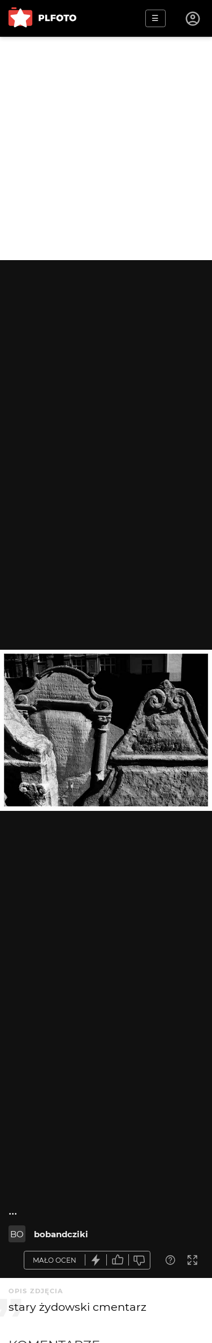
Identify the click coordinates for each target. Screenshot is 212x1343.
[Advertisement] (106, 148)
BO (17, 1234)
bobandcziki (61, 1234)
